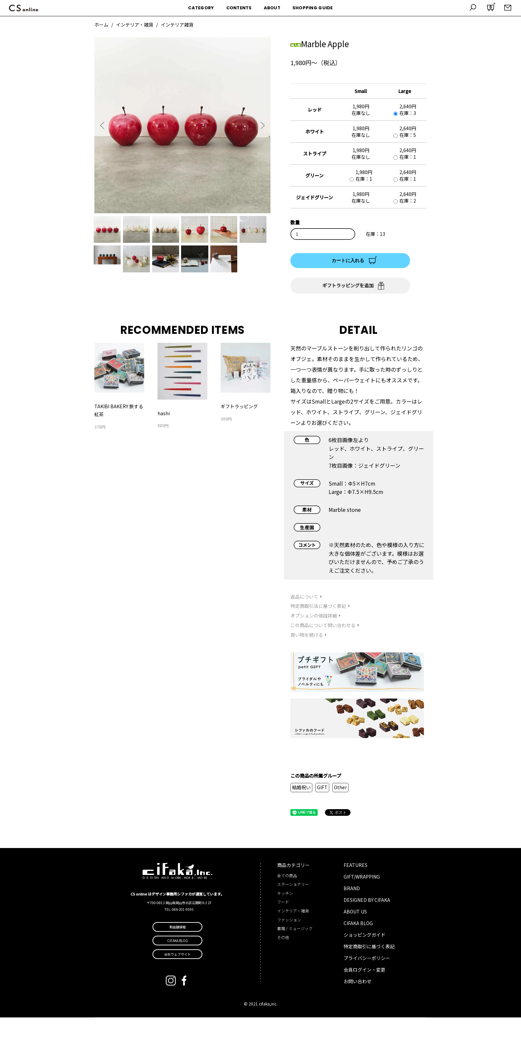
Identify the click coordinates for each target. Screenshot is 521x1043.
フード (283, 927)
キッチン (285, 918)
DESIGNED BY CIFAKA (367, 925)
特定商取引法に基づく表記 (318, 631)
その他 (283, 963)
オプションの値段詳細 (313, 641)
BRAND (352, 913)
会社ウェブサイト (177, 979)
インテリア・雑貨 (134, 24)
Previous (104, 125)
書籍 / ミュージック (295, 954)
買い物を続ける (306, 660)
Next (260, 125)
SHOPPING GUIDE (312, 8)
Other (340, 812)
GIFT (322, 812)
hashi (163, 438)
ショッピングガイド (364, 960)
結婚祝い (301, 812)
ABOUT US (355, 937)
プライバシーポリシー (367, 983)
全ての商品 (287, 901)
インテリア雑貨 (177, 24)
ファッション (289, 945)
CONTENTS (239, 8)
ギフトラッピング (239, 431)
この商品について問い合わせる (323, 650)
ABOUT (272, 8)
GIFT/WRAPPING (362, 902)
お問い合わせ (357, 1006)
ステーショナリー (293, 909)
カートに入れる (348, 260)
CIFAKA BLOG (358, 948)
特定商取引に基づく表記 (369, 972)
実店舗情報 (177, 952)
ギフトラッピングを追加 (347, 285)
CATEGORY (201, 8)
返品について (304, 622)
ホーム (101, 24)
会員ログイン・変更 (364, 995)
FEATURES (355, 890)
